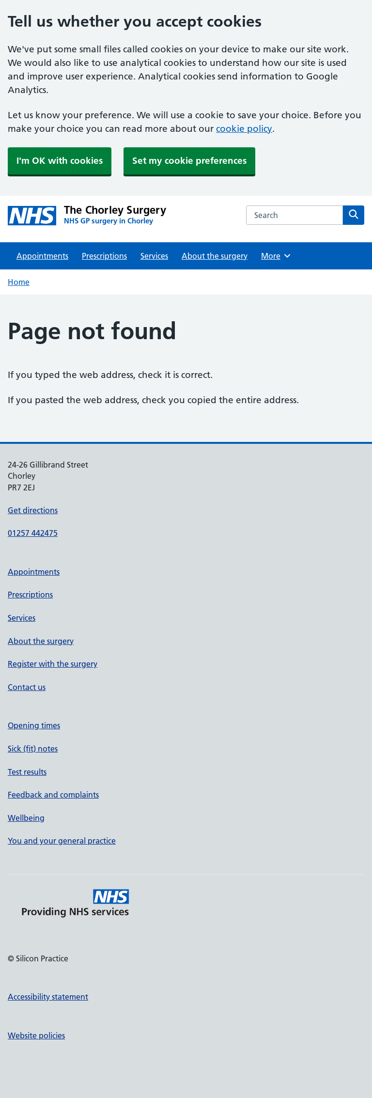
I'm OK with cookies (59, 160)
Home (19, 282)
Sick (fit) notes (33, 748)
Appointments (42, 256)
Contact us (27, 687)
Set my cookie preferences (189, 160)
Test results (27, 772)
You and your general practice (62, 841)
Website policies (36, 1035)
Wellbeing (26, 818)
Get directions (33, 510)
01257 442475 (33, 533)
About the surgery (215, 256)
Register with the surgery (52, 664)
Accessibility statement (48, 997)
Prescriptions (104, 256)
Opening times (34, 725)
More (276, 256)
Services (154, 256)
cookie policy (244, 128)
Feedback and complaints (53, 795)
